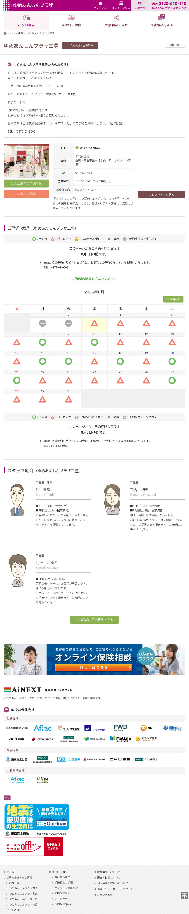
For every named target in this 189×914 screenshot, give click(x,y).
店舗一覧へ (175, 45)
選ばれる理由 (62, 877)
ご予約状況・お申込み (80, 45)
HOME (11, 33)
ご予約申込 (26, 20)
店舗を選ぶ (100, 7)
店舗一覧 (14, 883)
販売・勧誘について (109, 877)
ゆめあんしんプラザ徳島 (23, 904)
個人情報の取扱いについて (112, 883)
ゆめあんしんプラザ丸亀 (23, 893)
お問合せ (140, 7)
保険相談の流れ (116, 20)
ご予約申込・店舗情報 (19, 877)
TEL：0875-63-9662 (55, 267)
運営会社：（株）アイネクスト (115, 889)
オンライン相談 (121, 7)
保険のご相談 (59, 872)
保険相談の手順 (64, 882)
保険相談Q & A (63, 904)
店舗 (20, 33)
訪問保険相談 (62, 893)
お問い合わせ (105, 894)
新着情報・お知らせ (109, 872)
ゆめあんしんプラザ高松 (23, 888)
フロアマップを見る (161, 194)
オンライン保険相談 (66, 888)
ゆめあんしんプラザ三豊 (23, 899)
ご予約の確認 (14, 910)
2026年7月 (173, 299)
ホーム (10, 872)
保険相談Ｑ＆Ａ (161, 20)
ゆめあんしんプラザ (28, 5)
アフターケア (62, 898)
